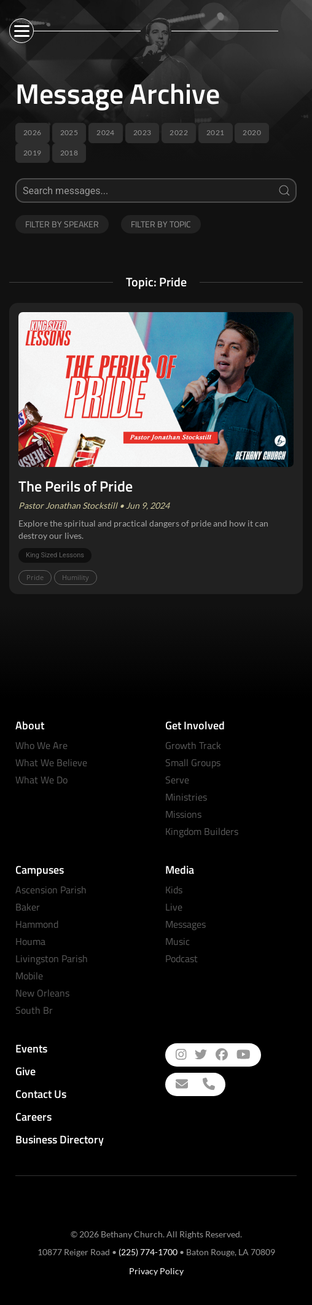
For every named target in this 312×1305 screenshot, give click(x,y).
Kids (173, 889)
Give (25, 1071)
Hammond (36, 924)
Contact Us (40, 1094)
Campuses (39, 869)
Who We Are (41, 745)
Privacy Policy (156, 1271)
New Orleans (42, 993)
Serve (177, 779)
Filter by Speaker (62, 224)
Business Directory (59, 1139)
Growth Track (193, 745)
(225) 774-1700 (148, 1252)
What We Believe (51, 762)
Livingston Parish (51, 958)
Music (177, 941)
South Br (34, 1010)
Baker (27, 906)
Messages (185, 924)
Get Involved (195, 725)
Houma (30, 941)
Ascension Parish (51, 889)
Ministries (186, 797)
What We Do (41, 779)
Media (179, 869)
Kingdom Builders (201, 831)
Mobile (29, 975)
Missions (183, 814)
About (29, 725)
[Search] (156, 190)
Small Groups (192, 762)
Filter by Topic (161, 224)
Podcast (181, 958)
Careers (33, 1116)
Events (31, 1048)
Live (173, 906)
